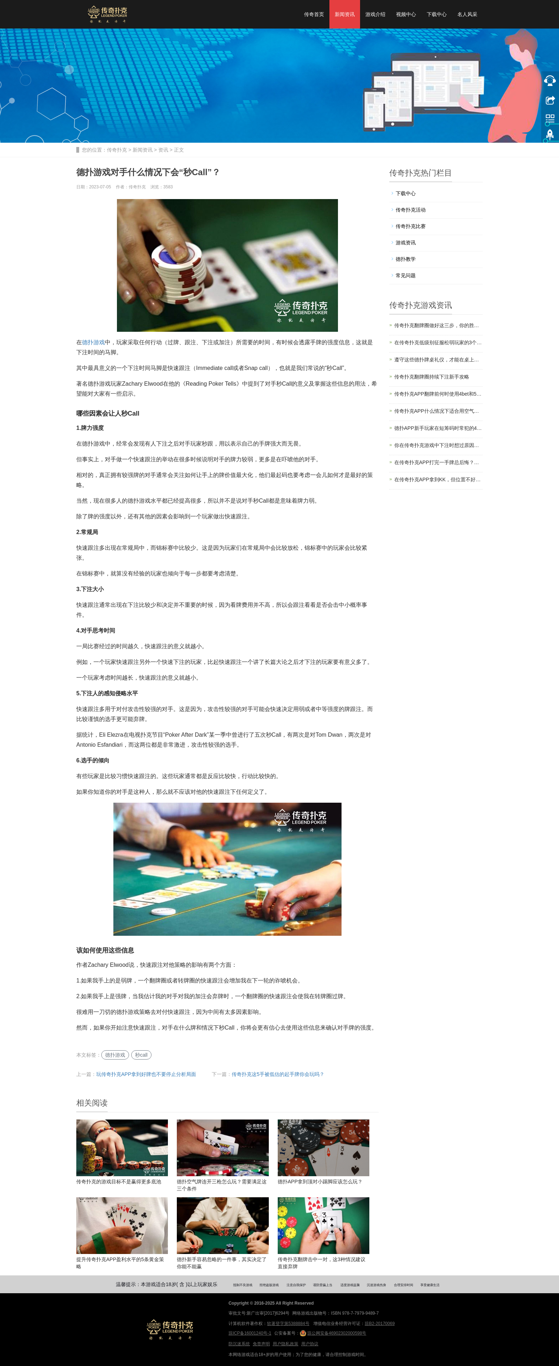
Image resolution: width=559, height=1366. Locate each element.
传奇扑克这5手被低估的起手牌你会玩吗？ (278, 1074)
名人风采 (467, 14)
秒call (141, 1055)
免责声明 (261, 1343)
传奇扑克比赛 (411, 226)
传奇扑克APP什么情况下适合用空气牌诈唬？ (438, 411)
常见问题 (406, 275)
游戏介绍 (375, 14)
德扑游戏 (93, 342)
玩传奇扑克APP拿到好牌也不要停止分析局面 (146, 1074)
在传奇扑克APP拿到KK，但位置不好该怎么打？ (438, 479)
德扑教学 (406, 259)
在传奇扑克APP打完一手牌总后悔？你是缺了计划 (438, 462)
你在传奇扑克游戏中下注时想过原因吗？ (438, 445)
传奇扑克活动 (411, 210)
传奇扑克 (117, 150)
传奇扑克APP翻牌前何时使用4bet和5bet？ (438, 394)
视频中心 (406, 14)
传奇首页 (314, 14)
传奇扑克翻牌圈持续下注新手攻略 (431, 377)
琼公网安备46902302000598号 (333, 1333)
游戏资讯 (406, 242)
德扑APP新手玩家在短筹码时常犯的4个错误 (438, 428)
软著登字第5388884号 (288, 1323)
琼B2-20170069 (380, 1323)
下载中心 (437, 14)
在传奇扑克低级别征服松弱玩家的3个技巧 (438, 342)
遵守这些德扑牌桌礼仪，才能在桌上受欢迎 (438, 359)
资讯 (163, 150)
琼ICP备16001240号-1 (250, 1333)
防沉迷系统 (239, 1343)
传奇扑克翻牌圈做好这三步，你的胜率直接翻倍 (438, 325)
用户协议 (309, 1343)
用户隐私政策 (285, 1343)
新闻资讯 (345, 14)
